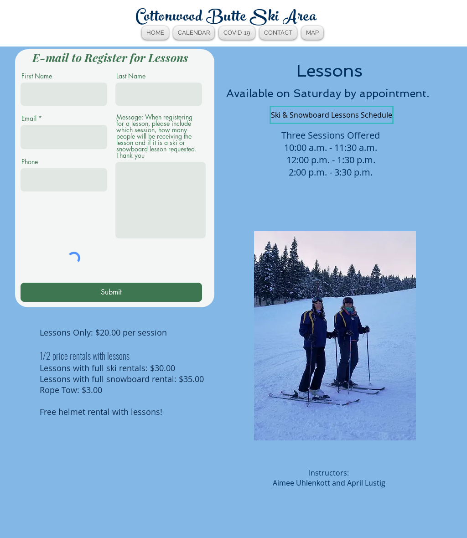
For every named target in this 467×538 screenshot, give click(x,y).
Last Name (130, 76)
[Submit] (111, 292)
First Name (36, 76)
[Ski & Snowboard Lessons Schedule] (332, 115)
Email (28, 118)
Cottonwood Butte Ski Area (226, 18)
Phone (29, 162)
